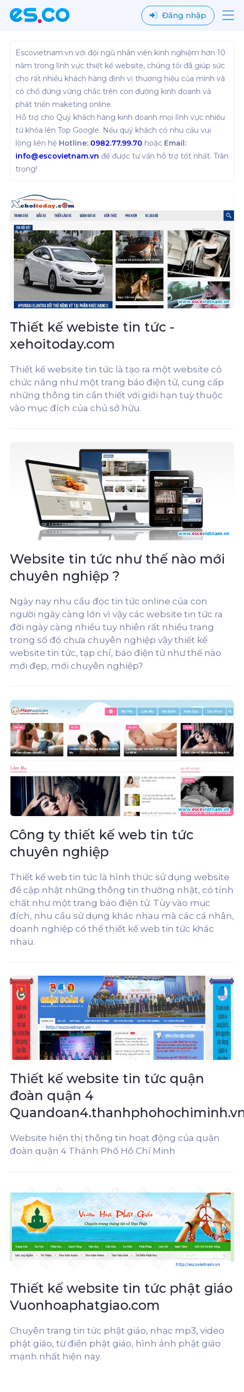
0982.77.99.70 (116, 143)
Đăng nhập (178, 15)
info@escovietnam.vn (57, 156)
